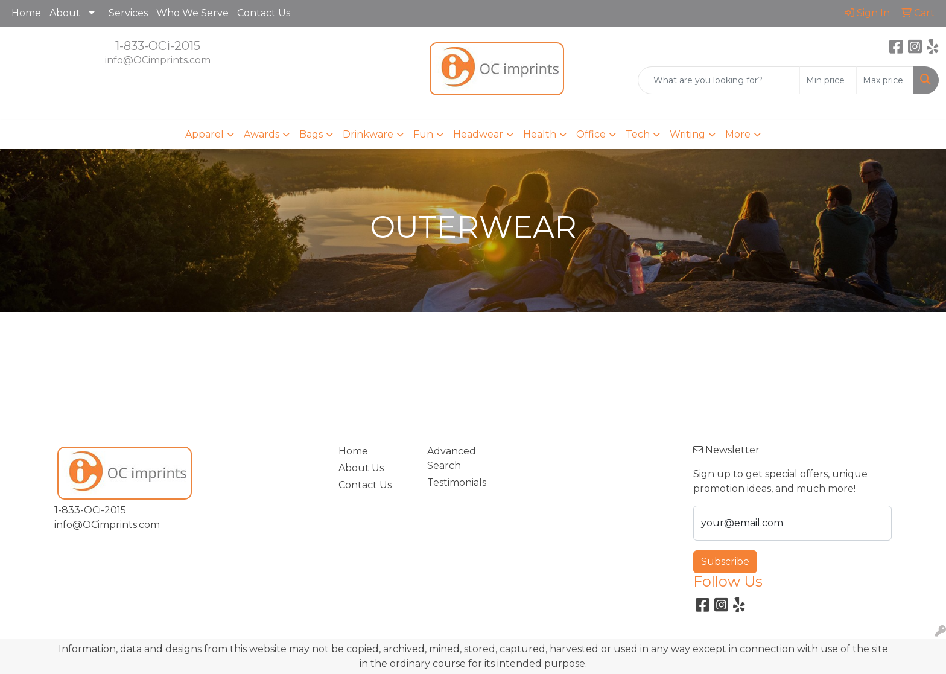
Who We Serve (192, 13)
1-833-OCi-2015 (157, 46)
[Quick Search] (719, 80)
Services (128, 13)
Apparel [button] (204, 134)
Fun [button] (423, 134)
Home (26, 13)
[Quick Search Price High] (884, 80)
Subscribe (725, 561)
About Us (361, 468)
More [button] (738, 134)
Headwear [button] (478, 134)
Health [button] (539, 134)
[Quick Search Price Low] (828, 80)
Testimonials (456, 482)
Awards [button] (261, 134)
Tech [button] (638, 134)
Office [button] (591, 134)
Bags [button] (311, 134)
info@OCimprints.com (158, 60)
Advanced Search (451, 458)
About (64, 13)
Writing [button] (687, 134)
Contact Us (263, 13)
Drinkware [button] (368, 134)
